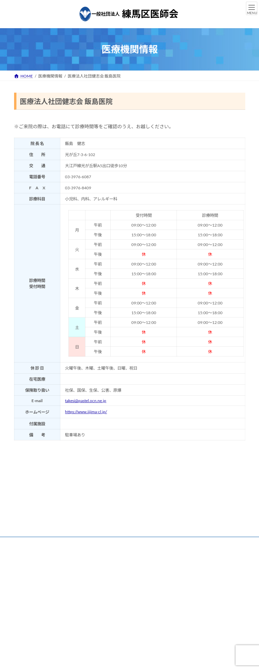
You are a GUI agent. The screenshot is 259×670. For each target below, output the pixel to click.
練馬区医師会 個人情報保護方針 (74, 542)
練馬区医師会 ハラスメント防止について (142, 546)
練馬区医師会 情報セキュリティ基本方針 (56, 546)
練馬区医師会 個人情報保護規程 (144, 542)
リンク (26, 542)
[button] (38, 641)
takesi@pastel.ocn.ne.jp (85, 400)
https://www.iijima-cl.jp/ (86, 411)
